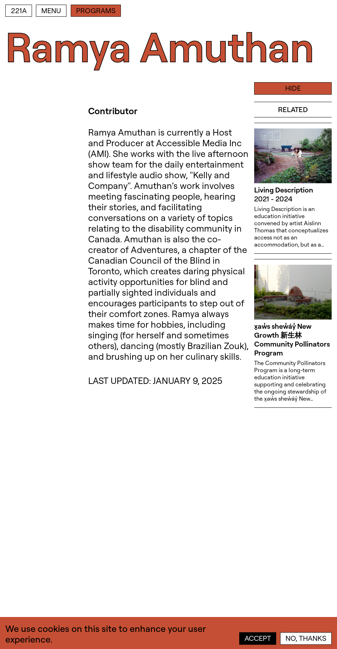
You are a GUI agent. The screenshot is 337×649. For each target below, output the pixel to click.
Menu (51, 10)
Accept (258, 638)
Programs (96, 10)
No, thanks (305, 638)
